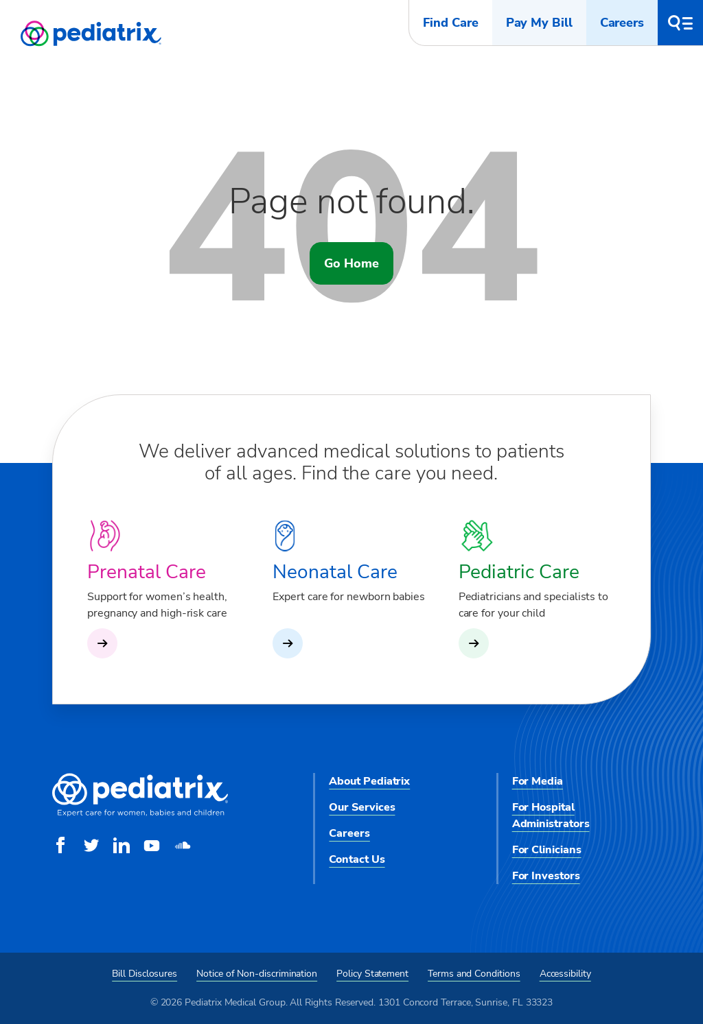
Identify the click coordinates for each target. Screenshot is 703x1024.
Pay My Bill (539, 22)
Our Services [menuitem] (362, 807)
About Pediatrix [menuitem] (369, 781)
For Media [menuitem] (537, 781)
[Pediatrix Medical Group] (140, 813)
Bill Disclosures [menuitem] (144, 973)
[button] (680, 22)
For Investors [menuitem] (546, 875)
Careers (622, 22)
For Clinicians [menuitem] (546, 849)
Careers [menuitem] (349, 833)
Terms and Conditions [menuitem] (474, 973)
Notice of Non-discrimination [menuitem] (256, 973)
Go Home (351, 263)
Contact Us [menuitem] (356, 859)
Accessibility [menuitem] (565, 973)
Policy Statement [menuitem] (372, 973)
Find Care (450, 22)
